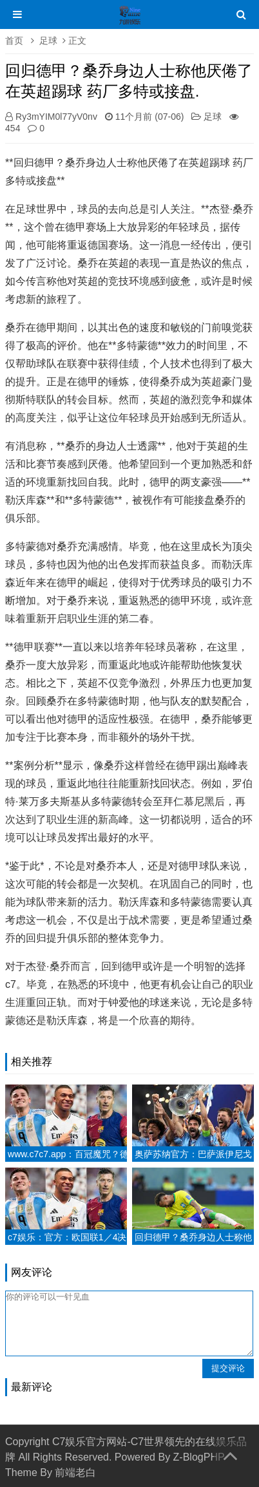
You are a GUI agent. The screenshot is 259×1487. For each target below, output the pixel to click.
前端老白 (75, 1472)
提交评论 (228, 1368)
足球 (48, 40)
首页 (14, 40)
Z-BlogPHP (199, 1457)
